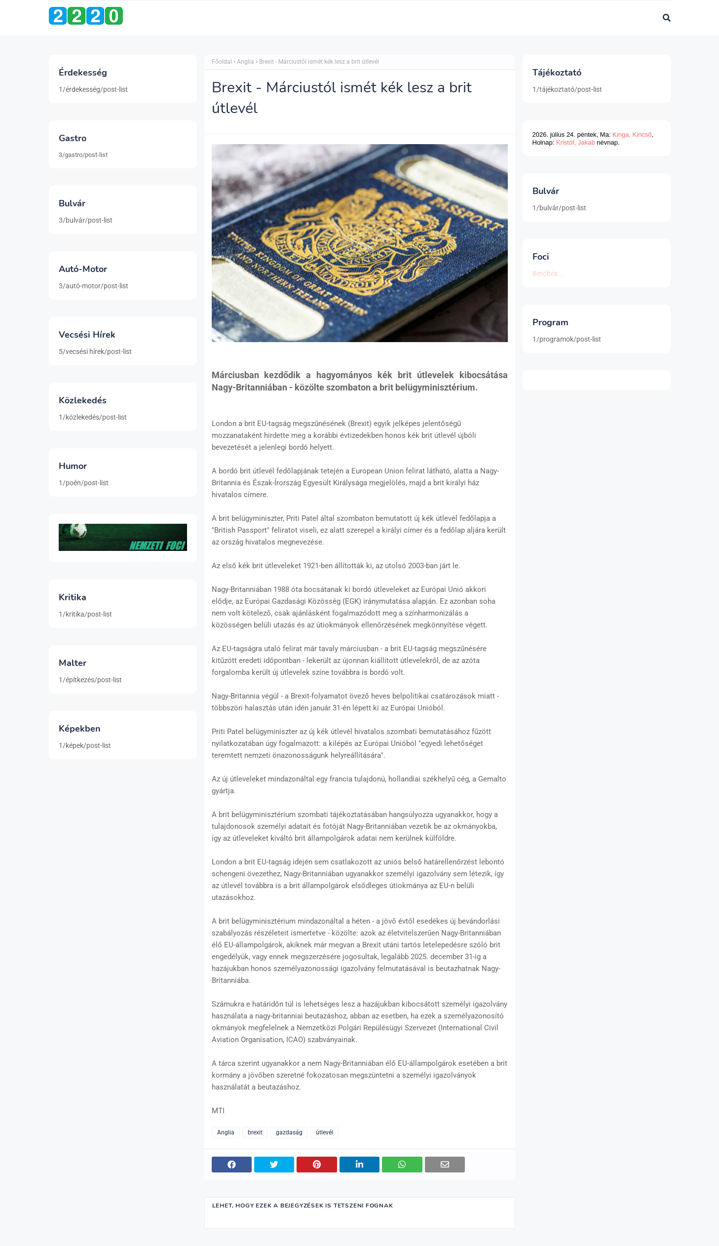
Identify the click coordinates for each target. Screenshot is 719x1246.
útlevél (324, 1132)
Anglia (245, 61)
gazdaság (289, 1132)
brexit (255, 1132)
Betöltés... (548, 273)
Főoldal (222, 61)
